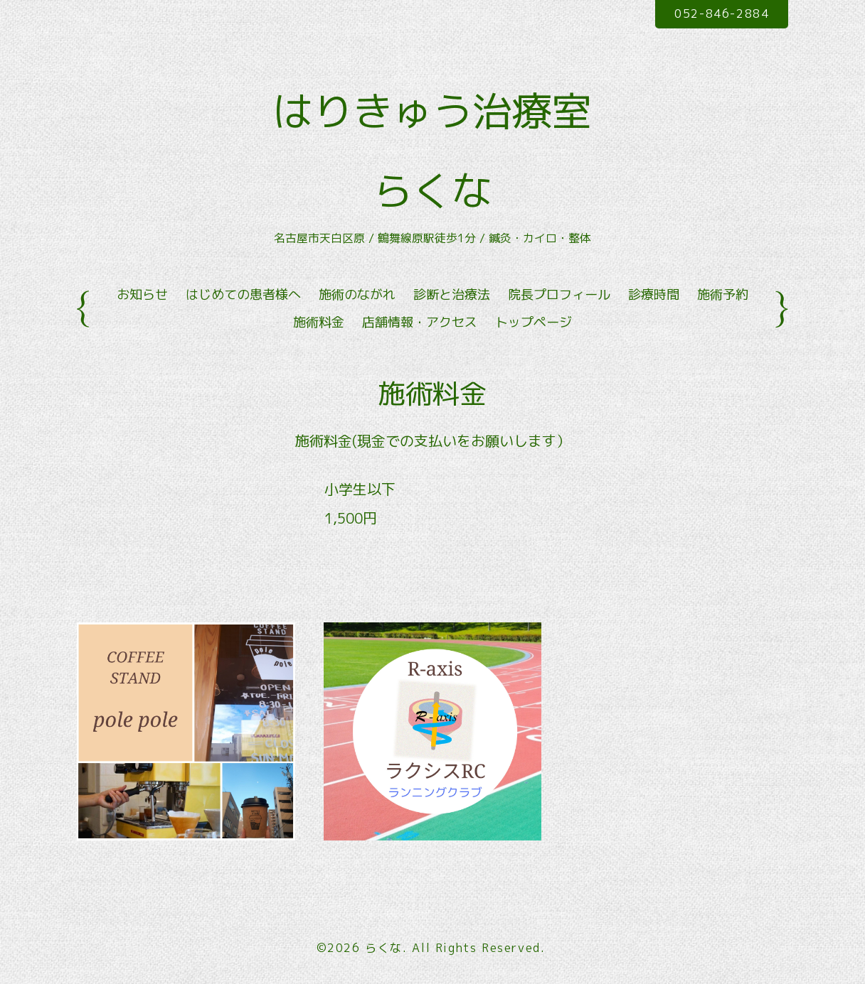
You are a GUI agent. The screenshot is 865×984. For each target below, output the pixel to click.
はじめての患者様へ (243, 294)
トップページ (533, 322)
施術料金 (318, 322)
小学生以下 (360, 489)
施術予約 (722, 294)
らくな (384, 948)
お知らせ (142, 294)
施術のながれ (357, 294)
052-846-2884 (721, 13)
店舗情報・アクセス (419, 322)
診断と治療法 (451, 294)
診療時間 (653, 294)
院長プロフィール (559, 294)
